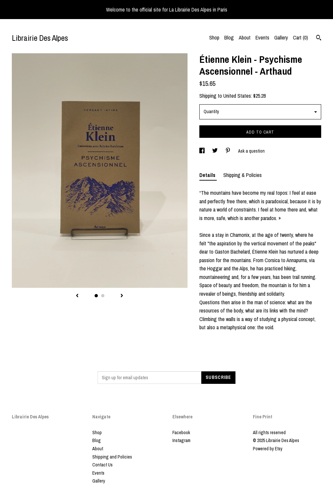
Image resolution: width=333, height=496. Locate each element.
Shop (214, 37)
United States (237, 95)
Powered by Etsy (267, 449)
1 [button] (96, 295)
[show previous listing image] (77, 296)
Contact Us (102, 465)
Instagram (181, 440)
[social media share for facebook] (202, 151)
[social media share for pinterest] (228, 151)
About (245, 37)
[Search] (318, 38)
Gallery (281, 37)
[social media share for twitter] (215, 151)
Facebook (181, 432)
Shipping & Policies (242, 175)
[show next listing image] (121, 296)
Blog (229, 37)
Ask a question (251, 151)
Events (262, 37)
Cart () (300, 37)
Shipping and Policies (112, 457)
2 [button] (102, 295)
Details (208, 175)
